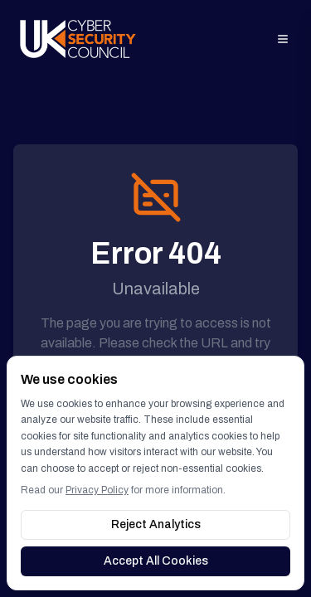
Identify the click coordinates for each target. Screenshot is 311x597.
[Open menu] (283, 39)
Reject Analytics (156, 524)
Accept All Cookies (156, 561)
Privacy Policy (97, 490)
